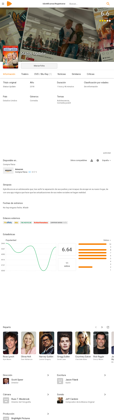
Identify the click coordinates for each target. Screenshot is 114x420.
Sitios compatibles (78, 160)
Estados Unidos (10, 100)
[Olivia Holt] (30, 347)
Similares (76, 74)
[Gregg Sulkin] (66, 347)
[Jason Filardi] (88, 379)
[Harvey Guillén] (48, 347)
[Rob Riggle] (102, 347)
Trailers (24, 74)
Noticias (62, 74)
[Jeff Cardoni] (88, 398)
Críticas (90, 74)
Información (9, 74)
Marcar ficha (39, 66)
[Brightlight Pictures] (32, 418)
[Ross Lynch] (12, 347)
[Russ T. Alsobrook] (32, 398)
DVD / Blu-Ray (43, 74)
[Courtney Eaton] (84, 347)
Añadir (25, 207)
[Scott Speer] (32, 379)
